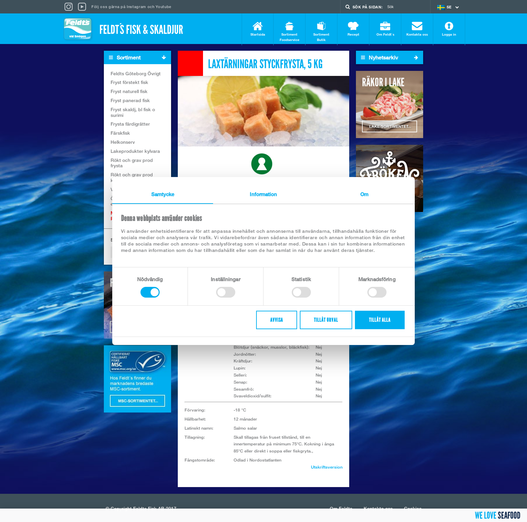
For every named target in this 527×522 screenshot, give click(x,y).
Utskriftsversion (326, 468)
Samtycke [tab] (162, 194)
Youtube (163, 6)
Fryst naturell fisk (129, 93)
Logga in (449, 29)
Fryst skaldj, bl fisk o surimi (133, 113)
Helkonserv (123, 143)
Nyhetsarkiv (389, 59)
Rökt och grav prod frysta (132, 164)
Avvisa (276, 320)
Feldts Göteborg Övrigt (136, 75)
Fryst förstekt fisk (129, 84)
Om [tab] (364, 194)
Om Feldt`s (385, 29)
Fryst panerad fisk (130, 101)
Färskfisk (120, 134)
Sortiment (140, 59)
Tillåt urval (326, 320)
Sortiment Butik (321, 32)
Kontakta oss (417, 29)
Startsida (257, 29)
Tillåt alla (380, 320)
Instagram (136, 6)
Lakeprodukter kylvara (135, 152)
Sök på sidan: (368, 6)
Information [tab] (263, 194)
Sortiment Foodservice (289, 32)
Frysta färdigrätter (130, 125)
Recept (353, 29)
